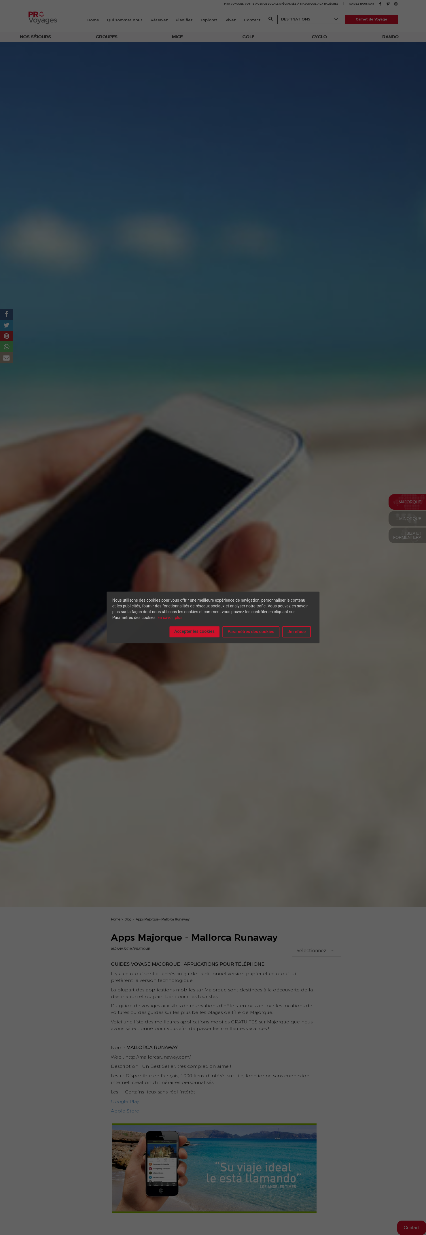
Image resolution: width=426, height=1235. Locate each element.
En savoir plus (170, 617)
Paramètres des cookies (251, 631)
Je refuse (296, 631)
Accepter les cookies (194, 631)
